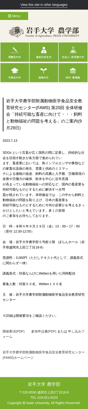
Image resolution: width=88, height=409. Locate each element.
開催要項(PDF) (13, 331)
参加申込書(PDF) (43, 331)
